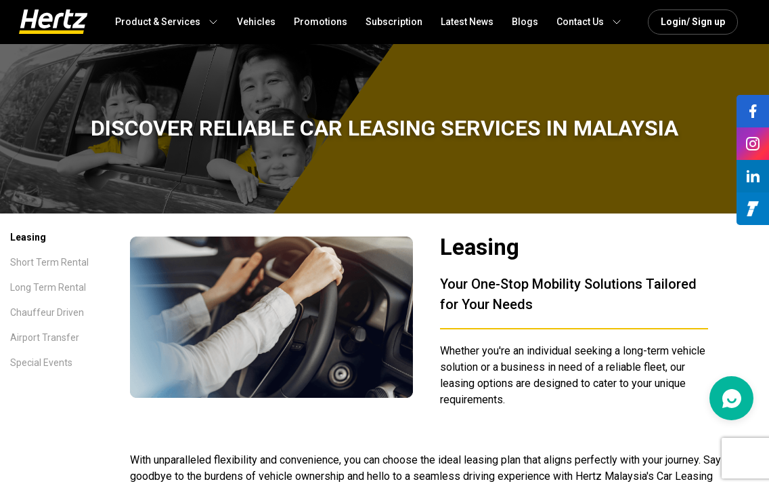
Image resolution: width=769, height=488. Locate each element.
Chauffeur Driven (47, 312)
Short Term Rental (49, 262)
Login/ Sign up (693, 21)
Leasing (28, 237)
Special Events (41, 362)
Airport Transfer (44, 337)
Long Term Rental (48, 287)
